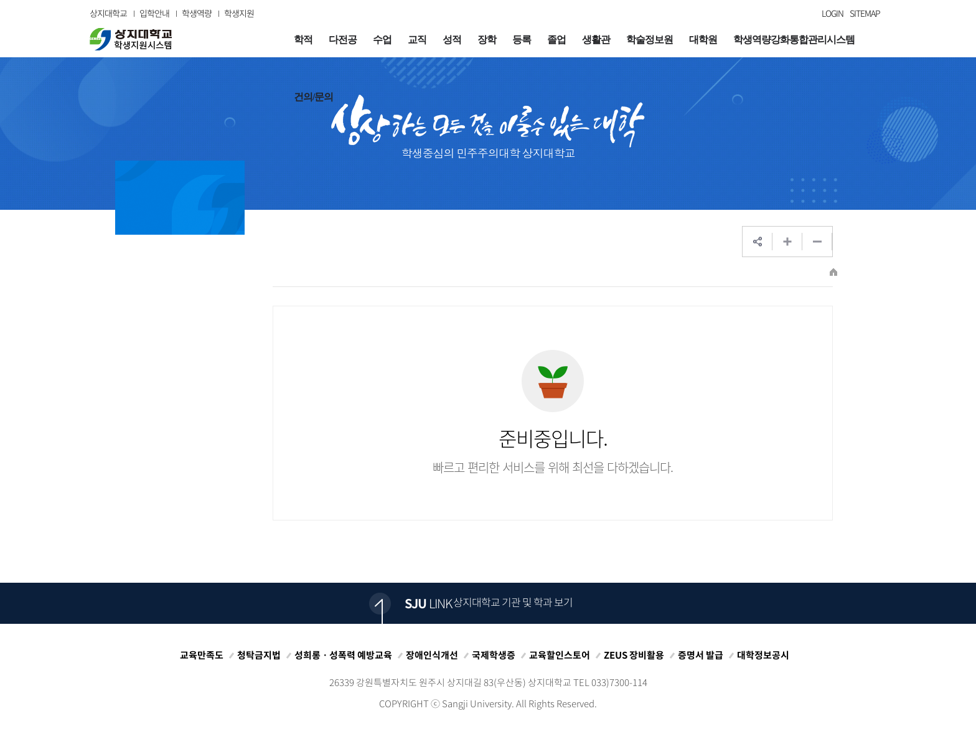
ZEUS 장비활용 (634, 655)
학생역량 (197, 13)
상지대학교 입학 (131, 39)
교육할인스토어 (559, 655)
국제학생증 (493, 655)
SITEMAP (865, 13)
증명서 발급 (700, 655)
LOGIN (832, 13)
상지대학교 (108, 13)
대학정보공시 (763, 655)
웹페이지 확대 (787, 242)
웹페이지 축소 (817, 242)
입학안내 (154, 13)
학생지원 (239, 13)
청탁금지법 (259, 655)
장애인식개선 (432, 655)
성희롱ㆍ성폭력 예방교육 (343, 655)
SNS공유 (757, 242)
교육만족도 (201, 655)
